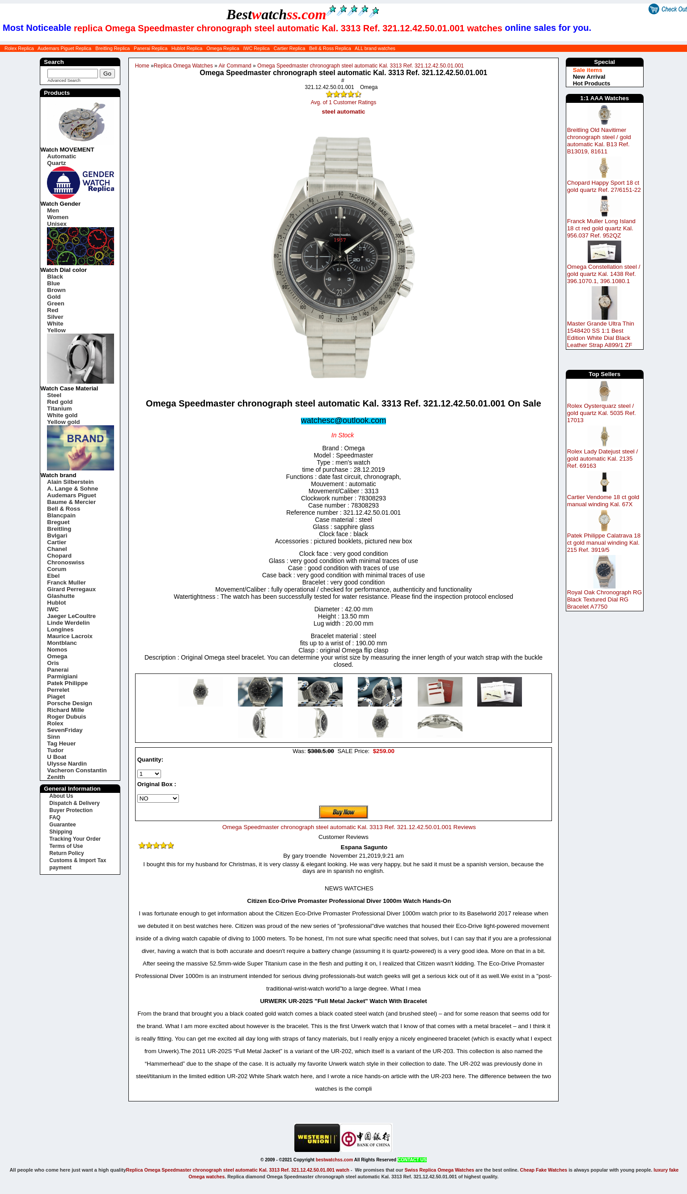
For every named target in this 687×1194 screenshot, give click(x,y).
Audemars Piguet (71, 495)
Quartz (56, 163)
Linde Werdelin (68, 622)
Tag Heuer (61, 743)
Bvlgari (57, 535)
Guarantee (62, 824)
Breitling (59, 528)
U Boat (56, 757)
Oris (53, 663)
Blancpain (61, 515)
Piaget (56, 696)
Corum (56, 569)
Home (142, 66)
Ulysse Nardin (67, 763)
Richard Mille (65, 710)
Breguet (58, 522)
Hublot (56, 602)
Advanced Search (64, 80)
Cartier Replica (289, 48)
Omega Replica (222, 48)
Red (52, 310)
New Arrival (589, 76)
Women (57, 217)
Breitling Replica (112, 48)
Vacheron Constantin (76, 770)
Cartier (56, 542)
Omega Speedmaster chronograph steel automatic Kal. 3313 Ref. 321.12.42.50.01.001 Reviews (349, 827)
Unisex (57, 223)
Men (53, 210)
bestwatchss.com (334, 1159)
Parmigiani (62, 676)
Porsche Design (69, 703)
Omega (57, 656)
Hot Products (592, 83)
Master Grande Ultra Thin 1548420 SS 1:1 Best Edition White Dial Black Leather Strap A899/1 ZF (600, 334)
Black (55, 276)
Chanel (57, 549)
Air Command (235, 66)
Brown (56, 290)
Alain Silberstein (70, 481)
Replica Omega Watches (183, 66)
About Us (61, 796)
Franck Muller (66, 582)
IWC (53, 609)
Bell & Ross (63, 508)
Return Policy (66, 853)
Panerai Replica (150, 48)
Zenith (56, 777)
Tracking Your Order (75, 839)
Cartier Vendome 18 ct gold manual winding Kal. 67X (603, 501)
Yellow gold (63, 422)
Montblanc (62, 642)
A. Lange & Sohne (72, 488)
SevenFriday (64, 730)
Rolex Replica (19, 48)
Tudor (55, 750)
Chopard (59, 555)
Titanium (59, 408)
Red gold (59, 401)
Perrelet (58, 689)
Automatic (61, 156)
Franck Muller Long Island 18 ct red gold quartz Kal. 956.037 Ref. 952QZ (601, 228)
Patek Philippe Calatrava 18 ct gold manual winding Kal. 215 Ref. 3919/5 (603, 542)
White (55, 323)
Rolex (55, 723)
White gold (62, 415)
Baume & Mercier (71, 502)
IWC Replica (256, 48)
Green (55, 303)
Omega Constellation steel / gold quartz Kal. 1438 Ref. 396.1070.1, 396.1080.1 (603, 273)
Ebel (53, 575)
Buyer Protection (71, 810)
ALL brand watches (375, 48)
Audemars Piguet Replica (64, 48)
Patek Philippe (67, 683)
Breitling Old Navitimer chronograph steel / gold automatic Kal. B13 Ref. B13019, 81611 (599, 141)
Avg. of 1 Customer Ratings (344, 102)
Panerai (57, 669)
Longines (60, 629)
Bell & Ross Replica (330, 48)
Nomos (57, 649)
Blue (53, 283)
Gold (53, 296)
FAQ (54, 817)
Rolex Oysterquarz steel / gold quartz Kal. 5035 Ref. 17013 (601, 412)
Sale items (587, 70)
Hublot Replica (186, 48)
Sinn (53, 736)
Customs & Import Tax (77, 860)
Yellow (56, 330)
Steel (54, 395)
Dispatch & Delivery (74, 803)
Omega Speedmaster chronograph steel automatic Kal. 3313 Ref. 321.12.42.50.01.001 (360, 66)
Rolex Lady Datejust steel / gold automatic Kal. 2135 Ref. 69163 (602, 458)
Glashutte (60, 596)
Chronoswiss (66, 562)
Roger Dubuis (66, 716)
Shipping (60, 832)
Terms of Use (66, 846)
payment (60, 867)
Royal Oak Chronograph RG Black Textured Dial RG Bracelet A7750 (604, 599)
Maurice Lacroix (69, 636)
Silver (55, 316)
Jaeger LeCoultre (71, 616)
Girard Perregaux (71, 589)
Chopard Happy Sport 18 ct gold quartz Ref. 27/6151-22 (604, 186)
